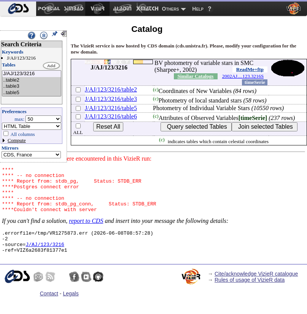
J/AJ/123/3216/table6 (111, 116)
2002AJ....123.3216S (243, 76)
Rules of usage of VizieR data (250, 293)
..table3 (31, 86)
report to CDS (86, 230)
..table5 (31, 93)
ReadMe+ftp (250, 69)
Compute (17, 140)
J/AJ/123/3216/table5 (111, 108)
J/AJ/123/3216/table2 (111, 89)
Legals (70, 307)
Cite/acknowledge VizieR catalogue (256, 287)
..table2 (31, 80)
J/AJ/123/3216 (31, 74)
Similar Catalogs (195, 76)
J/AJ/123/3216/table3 (111, 99)
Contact (49, 307)
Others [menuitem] (170, 9)
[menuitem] (18, 9)
